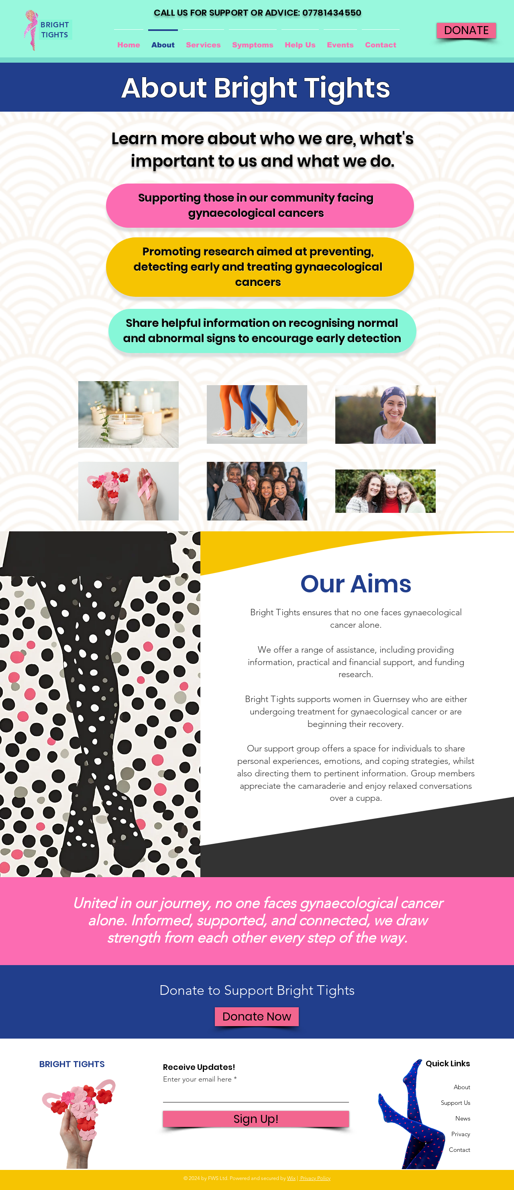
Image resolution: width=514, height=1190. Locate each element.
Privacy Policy (314, 1178)
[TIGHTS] (55, 35)
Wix (291, 1178)
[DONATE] (466, 30)
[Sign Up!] (256, 1119)
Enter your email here (197, 1079)
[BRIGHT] (55, 25)
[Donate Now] (257, 1016)
